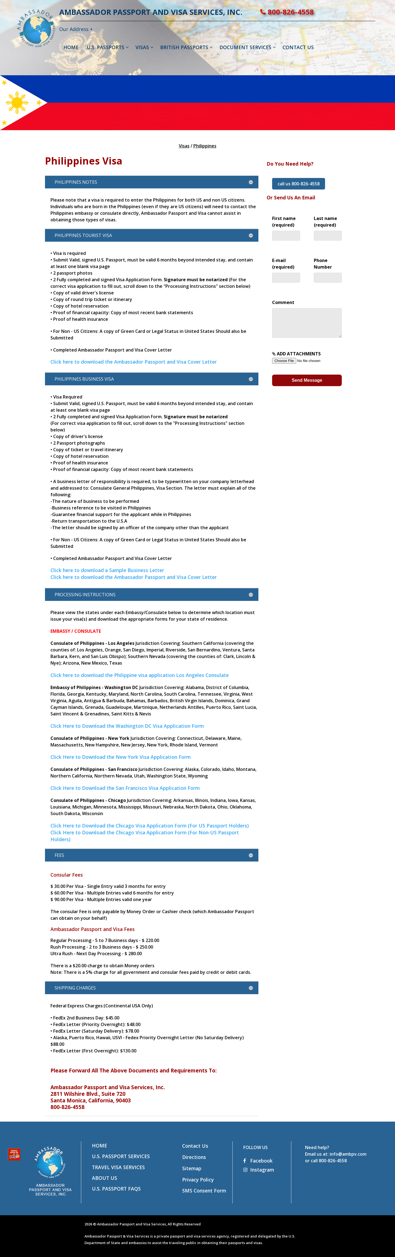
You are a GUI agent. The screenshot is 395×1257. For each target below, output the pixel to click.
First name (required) (286, 226)
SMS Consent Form (204, 1190)
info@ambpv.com (348, 1154)
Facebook (258, 1160)
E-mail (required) (286, 268)
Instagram (258, 1169)
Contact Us (195, 1145)
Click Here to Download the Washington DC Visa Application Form (127, 726)
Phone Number (328, 268)
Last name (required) (328, 226)
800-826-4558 (307, 12)
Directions (194, 1157)
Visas (184, 146)
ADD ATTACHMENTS (307, 362)
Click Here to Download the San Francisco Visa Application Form (125, 788)
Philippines (204, 146)
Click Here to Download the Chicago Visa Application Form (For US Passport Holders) (149, 825)
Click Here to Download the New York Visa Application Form (120, 757)
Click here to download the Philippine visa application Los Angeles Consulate (139, 675)
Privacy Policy (198, 1179)
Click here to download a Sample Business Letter (107, 570)
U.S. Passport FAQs (116, 1188)
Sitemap (191, 1168)
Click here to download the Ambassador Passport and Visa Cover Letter (133, 361)
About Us (104, 1178)
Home (99, 1145)
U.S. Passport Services (121, 1156)
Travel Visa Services (118, 1167)
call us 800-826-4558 (299, 184)
